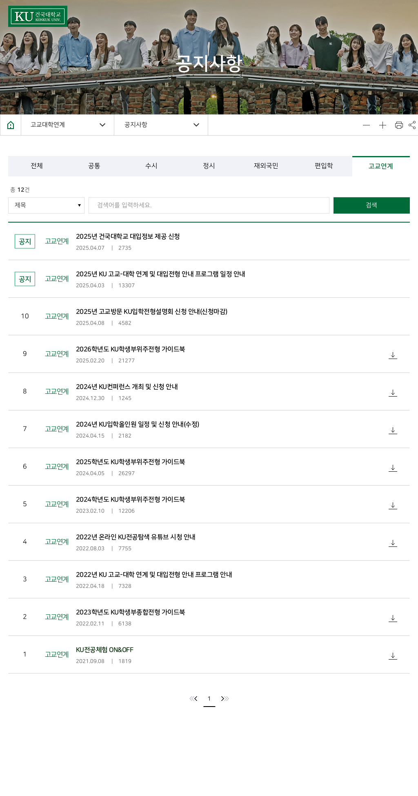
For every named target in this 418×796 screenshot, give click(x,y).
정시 (209, 166)
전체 (37, 166)
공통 (94, 166)
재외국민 (266, 166)
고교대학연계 (48, 125)
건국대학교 (37, 16)
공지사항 (136, 125)
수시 (151, 166)
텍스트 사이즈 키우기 (382, 125)
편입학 (324, 166)
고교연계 (381, 166)
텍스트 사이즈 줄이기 (366, 125)
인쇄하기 (399, 125)
